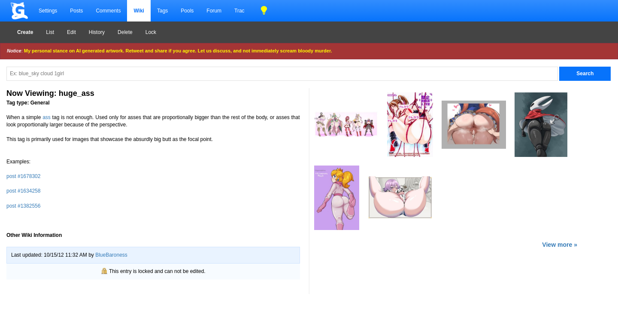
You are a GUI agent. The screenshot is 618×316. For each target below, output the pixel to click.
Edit (71, 32)
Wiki (138, 11)
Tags (162, 11)
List (50, 32)
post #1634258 (23, 191)
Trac (239, 11)
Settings (48, 11)
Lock (150, 32)
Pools (187, 11)
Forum (213, 11)
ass (46, 117)
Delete (125, 32)
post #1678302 (23, 176)
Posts (76, 11)
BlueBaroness (111, 255)
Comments (108, 11)
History (97, 32)
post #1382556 (23, 206)
